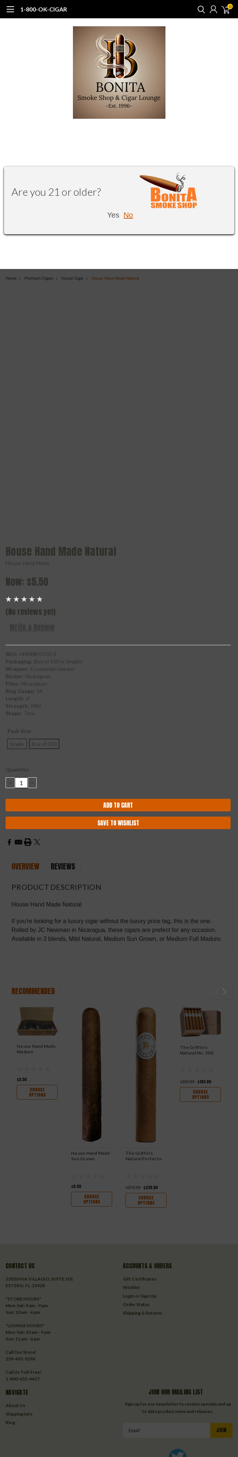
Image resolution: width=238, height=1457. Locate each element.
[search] (199, 9)
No (128, 215)
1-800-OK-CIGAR (43, 9)
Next (224, 991)
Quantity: (18, 769)
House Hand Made (28, 563)
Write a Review (32, 627)
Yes (113, 215)
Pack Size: (19, 731)
